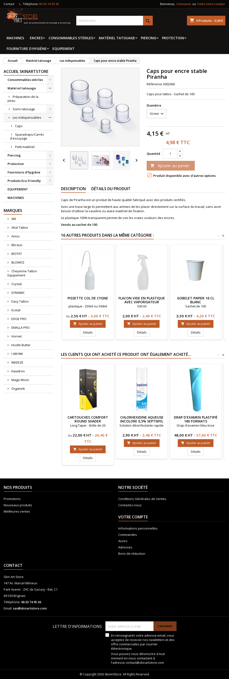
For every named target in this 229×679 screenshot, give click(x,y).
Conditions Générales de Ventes (142, 499)
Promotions (12, 499)
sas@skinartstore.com (30, 608)
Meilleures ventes (17, 511)
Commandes (127, 534)
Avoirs (122, 541)
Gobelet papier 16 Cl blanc (195, 300)
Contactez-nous (130, 505)
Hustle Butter (21, 345)
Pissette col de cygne (88, 298)
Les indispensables (27, 117)
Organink (18, 388)
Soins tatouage (24, 109)
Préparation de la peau (23, 98)
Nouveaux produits (18, 505)
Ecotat (15, 310)
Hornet (16, 336)
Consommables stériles (71, 38)
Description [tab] (73, 188)
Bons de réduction (131, 553)
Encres (36, 38)
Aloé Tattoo (19, 227)
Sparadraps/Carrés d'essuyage (27, 136)
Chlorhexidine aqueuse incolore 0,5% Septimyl (141, 419)
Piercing (148, 38)
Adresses (125, 547)
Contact (9, 4)
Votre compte (133, 517)
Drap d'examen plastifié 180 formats (196, 419)
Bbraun (16, 245)
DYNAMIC (18, 292)
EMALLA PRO (20, 327)
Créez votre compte (211, 4)
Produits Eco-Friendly (24, 181)
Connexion (183, 4)
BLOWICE (18, 262)
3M (13, 219)
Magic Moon (20, 380)
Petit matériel (24, 147)
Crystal (16, 284)
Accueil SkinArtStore (26, 71)
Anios (15, 236)
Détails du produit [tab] (111, 188)
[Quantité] (170, 153)
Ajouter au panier (170, 165)
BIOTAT (16, 253)
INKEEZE (17, 362)
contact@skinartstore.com (145, 662)
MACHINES (15, 38)
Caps (19, 126)
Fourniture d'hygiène (27, 48)
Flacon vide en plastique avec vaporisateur (142, 300)
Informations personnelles (138, 528)
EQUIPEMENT (63, 48)
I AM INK (17, 353)
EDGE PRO (18, 319)
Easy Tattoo (20, 301)
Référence (154, 84)
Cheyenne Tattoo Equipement (22, 273)
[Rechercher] (114, 20)
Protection (173, 38)
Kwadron (18, 371)
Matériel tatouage (117, 38)
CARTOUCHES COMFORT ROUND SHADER (88, 419)
